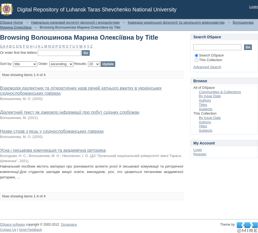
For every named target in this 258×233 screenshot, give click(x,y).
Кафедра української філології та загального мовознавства (176, 22)
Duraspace (69, 224)
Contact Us (8, 230)
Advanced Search (207, 67)
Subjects (205, 109)
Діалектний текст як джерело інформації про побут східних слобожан (69, 112)
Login (253, 7)
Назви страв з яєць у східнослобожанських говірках (52, 131)
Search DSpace (209, 55)
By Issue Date (210, 96)
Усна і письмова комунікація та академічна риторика (53, 150)
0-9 (2, 46)
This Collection (208, 60)
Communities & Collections (220, 92)
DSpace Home (11, 22)
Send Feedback (30, 230)
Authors (205, 100)
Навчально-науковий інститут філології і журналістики (75, 22)
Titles (203, 105)
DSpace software (12, 224)
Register (199, 154)
